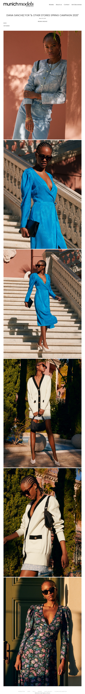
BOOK (4, 23)
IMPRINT (40, 691)
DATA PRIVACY (48, 691)
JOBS (28, 691)
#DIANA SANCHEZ (42, 21)
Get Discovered (77, 5)
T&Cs (34, 691)
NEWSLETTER (21, 691)
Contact (66, 5)
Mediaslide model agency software (42, 693)
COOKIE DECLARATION (61, 691)
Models (51, 5)
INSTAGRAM (6, 25)
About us (59, 5)
